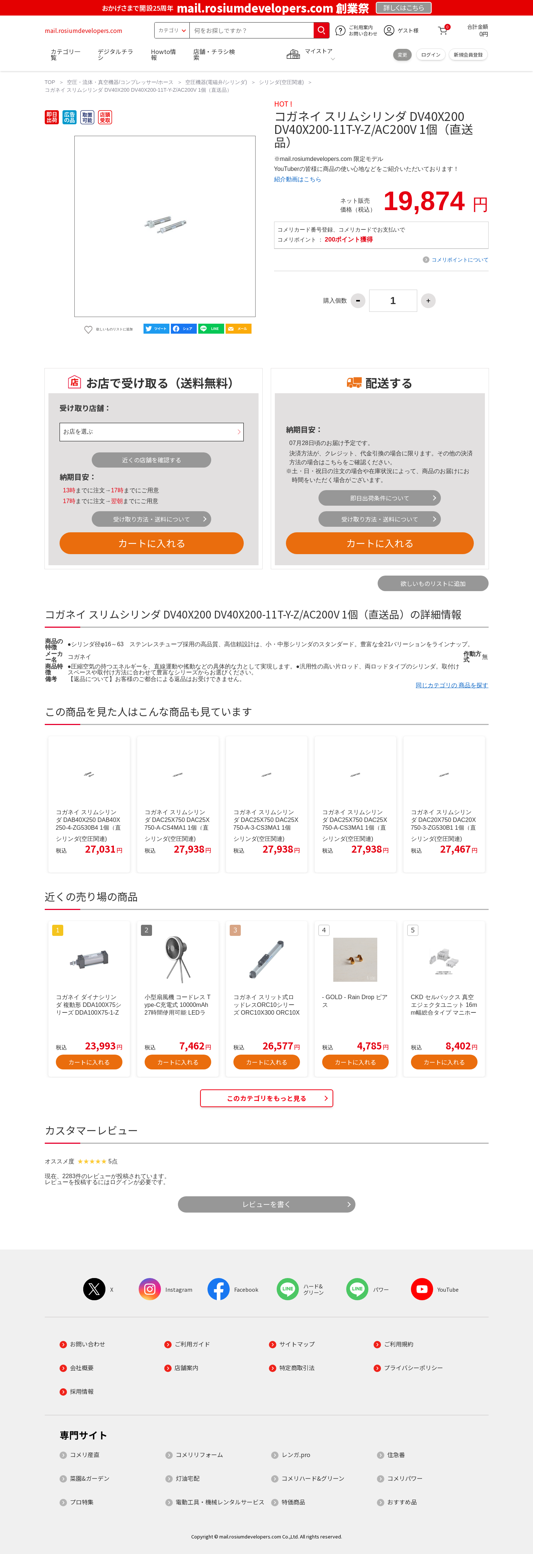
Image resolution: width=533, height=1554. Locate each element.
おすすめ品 (402, 1502)
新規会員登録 (468, 54)
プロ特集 (82, 1502)
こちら (334, 462)
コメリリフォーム (199, 1454)
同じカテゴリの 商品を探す (452, 685)
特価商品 (293, 1502)
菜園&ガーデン (89, 1478)
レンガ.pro (295, 1454)
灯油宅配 (187, 1478)
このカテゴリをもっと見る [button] (267, 1098)
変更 (402, 54)
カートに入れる (151, 543)
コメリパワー (405, 1478)
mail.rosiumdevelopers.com (83, 30)
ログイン (431, 54)
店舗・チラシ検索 (214, 54)
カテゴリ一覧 (65, 54)
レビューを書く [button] (266, 1204)
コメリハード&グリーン (312, 1478)
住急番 (396, 1454)
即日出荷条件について (379, 497)
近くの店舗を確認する (151, 459)
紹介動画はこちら (297, 179)
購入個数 (335, 301)
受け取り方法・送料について (151, 519)
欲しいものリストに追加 (433, 583)
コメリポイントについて (460, 260)
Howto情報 (163, 54)
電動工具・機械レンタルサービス (220, 1502)
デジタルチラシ (115, 54)
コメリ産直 (84, 1454)
